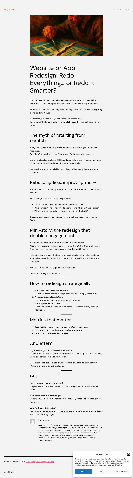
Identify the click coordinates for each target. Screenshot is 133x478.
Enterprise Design (38, 462)
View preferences (120, 471)
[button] (128, 454)
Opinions (50, 462)
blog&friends (10, 9)
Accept (83, 471)
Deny (102, 471)
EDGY (28, 462)
